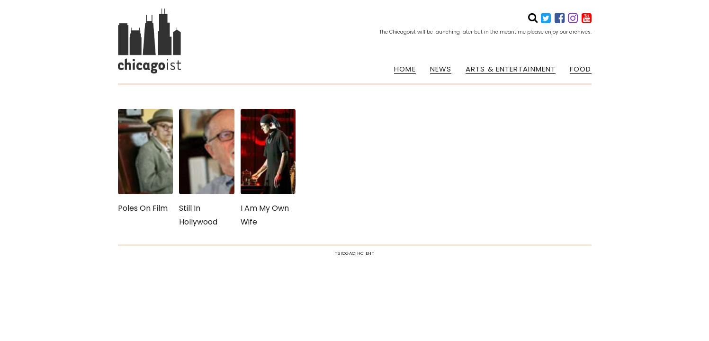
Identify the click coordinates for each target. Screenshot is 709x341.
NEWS (440, 69)
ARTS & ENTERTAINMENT (511, 69)
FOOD (580, 69)
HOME (404, 69)
